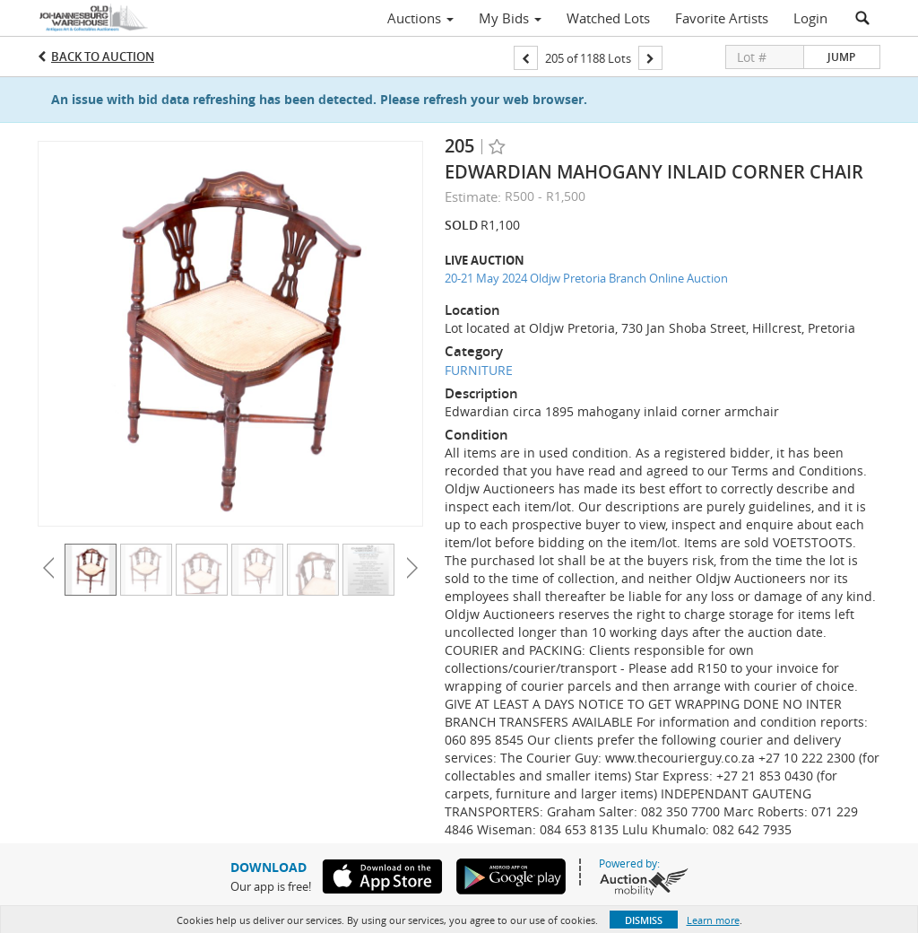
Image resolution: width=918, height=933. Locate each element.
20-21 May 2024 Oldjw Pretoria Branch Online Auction (586, 278)
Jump (841, 57)
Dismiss (644, 920)
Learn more (713, 920)
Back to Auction (102, 56)
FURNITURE (479, 370)
